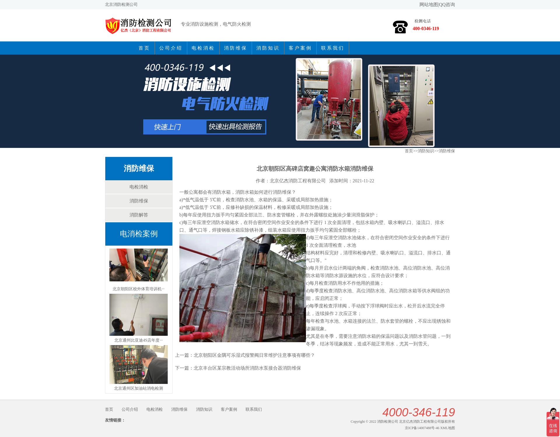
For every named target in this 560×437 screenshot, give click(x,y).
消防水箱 (244, 192)
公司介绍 (171, 48)
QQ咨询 (447, 4)
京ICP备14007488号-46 (422, 428)
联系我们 (332, 48)
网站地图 (428, 4)
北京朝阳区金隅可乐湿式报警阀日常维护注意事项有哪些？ (254, 355)
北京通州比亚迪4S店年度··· (138, 340)
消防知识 (268, 48)
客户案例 (300, 48)
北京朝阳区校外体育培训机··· (139, 289)
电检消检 (203, 48)
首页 (144, 48)
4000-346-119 (418, 412)
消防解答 (139, 214)
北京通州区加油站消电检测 (138, 388)
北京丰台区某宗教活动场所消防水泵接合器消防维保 (247, 368)
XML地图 (447, 428)
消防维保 (235, 48)
